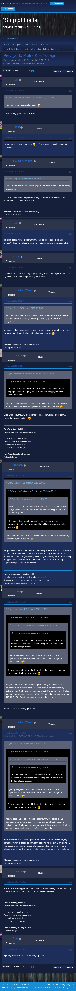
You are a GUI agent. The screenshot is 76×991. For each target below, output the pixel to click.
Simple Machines (22, 985)
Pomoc (48, 985)
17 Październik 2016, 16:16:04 (15, 733)
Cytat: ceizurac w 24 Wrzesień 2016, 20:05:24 (27, 483)
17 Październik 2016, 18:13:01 (15, 949)
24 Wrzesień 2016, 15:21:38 (14, 138)
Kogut (16, 126)
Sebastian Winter (23, 160)
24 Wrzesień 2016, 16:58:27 (14, 233)
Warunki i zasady (58, 985)
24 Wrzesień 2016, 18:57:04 (14, 267)
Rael (15, 79)
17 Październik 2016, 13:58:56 (15, 476)
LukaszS (18, 464)
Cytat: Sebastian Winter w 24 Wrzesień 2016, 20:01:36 (31, 373)
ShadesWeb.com (22, 988)
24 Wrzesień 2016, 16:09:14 (14, 171)
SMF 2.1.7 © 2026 (8, 985)
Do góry (7, 967)
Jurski (16, 591)
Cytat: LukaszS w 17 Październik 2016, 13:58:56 (28, 609)
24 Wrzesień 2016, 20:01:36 (14, 301)
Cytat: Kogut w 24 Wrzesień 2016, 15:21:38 (26, 179)
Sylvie (29, 49)
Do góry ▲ (70, 985)
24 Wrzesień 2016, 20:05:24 (14, 366)
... (26, 71)
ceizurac (17, 355)
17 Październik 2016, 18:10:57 (15, 882)
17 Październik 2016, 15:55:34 (15, 602)
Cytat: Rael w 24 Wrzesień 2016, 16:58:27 (25, 308)
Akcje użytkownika (63, 71)
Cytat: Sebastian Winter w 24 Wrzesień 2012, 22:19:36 (31, 98)
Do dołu (6, 71)
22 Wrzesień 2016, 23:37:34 (14, 90)
